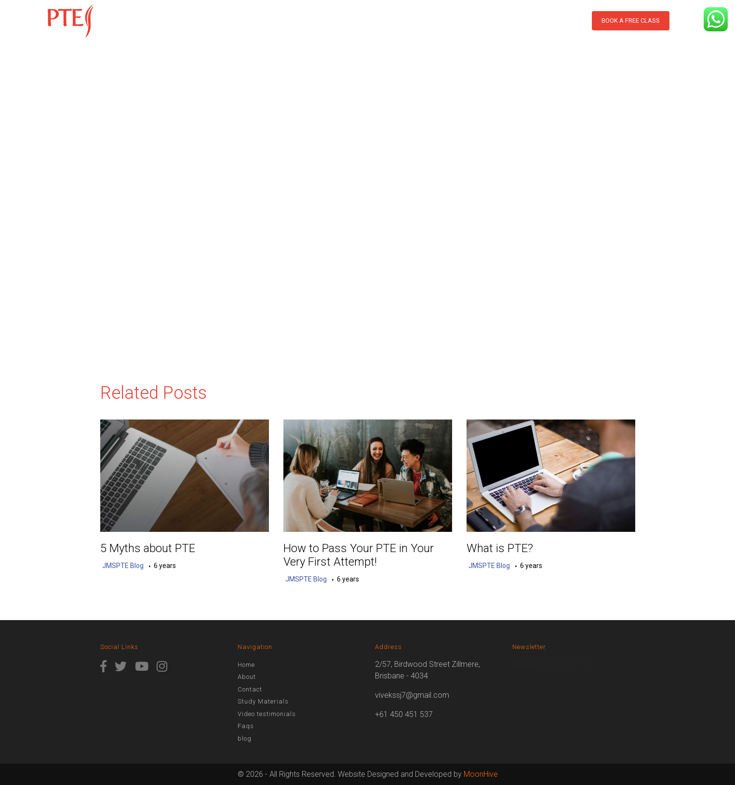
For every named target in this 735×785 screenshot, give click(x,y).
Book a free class (630, 20)
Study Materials (462, 28)
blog (557, 28)
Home (202, 28)
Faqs (246, 726)
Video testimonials (267, 713)
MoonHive (481, 774)
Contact (521, 28)
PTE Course (276, 28)
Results (329, 28)
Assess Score (386, 28)
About (233, 28)
